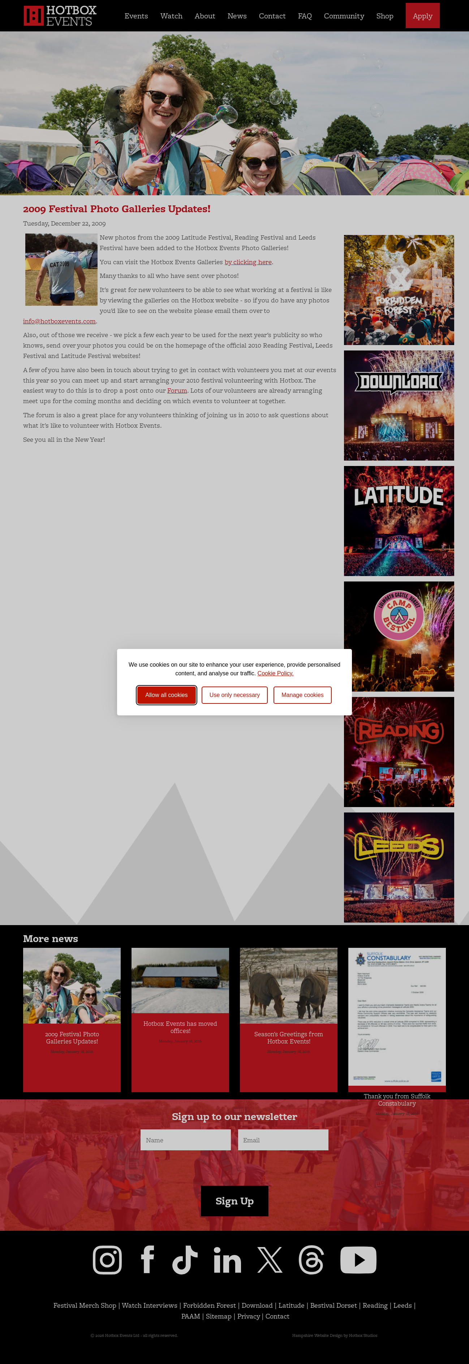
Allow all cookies (166, 695)
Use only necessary (235, 695)
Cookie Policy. (276, 673)
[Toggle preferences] (303, 695)
